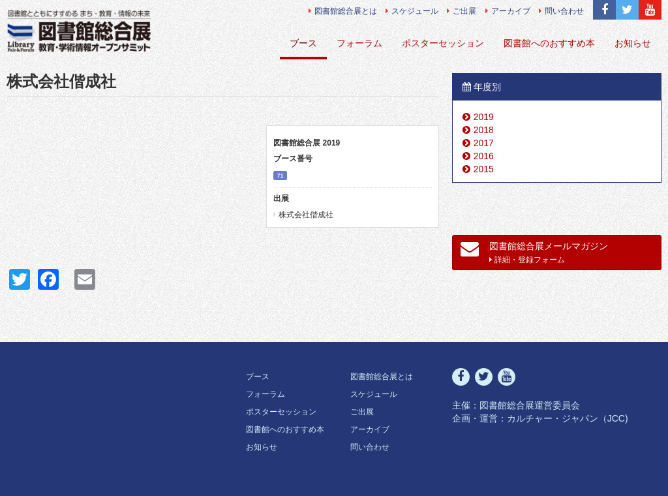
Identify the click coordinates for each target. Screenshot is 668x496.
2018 (484, 130)
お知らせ (633, 43)
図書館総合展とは (343, 11)
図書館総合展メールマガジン (535, 252)
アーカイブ (507, 11)
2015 (484, 169)
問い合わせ (561, 11)
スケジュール (412, 11)
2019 (484, 117)
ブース (303, 43)
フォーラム (359, 43)
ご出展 (461, 11)
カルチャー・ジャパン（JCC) (567, 418)
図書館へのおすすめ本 (549, 43)
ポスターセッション (443, 43)
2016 (484, 156)
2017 (484, 143)
